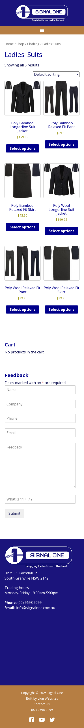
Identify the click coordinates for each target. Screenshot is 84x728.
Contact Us (42, 704)
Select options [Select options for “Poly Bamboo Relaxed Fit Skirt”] (22, 227)
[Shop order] (56, 74)
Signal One (55, 693)
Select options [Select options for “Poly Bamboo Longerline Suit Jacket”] (22, 148)
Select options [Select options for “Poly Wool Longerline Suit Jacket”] (61, 230)
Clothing (33, 43)
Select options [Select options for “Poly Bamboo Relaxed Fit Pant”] (61, 144)
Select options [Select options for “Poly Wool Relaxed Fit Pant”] (22, 309)
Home (9, 43)
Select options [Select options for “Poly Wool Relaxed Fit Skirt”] (61, 309)
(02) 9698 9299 (29, 602)
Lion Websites (48, 698)
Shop (20, 43)
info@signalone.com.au (35, 607)
